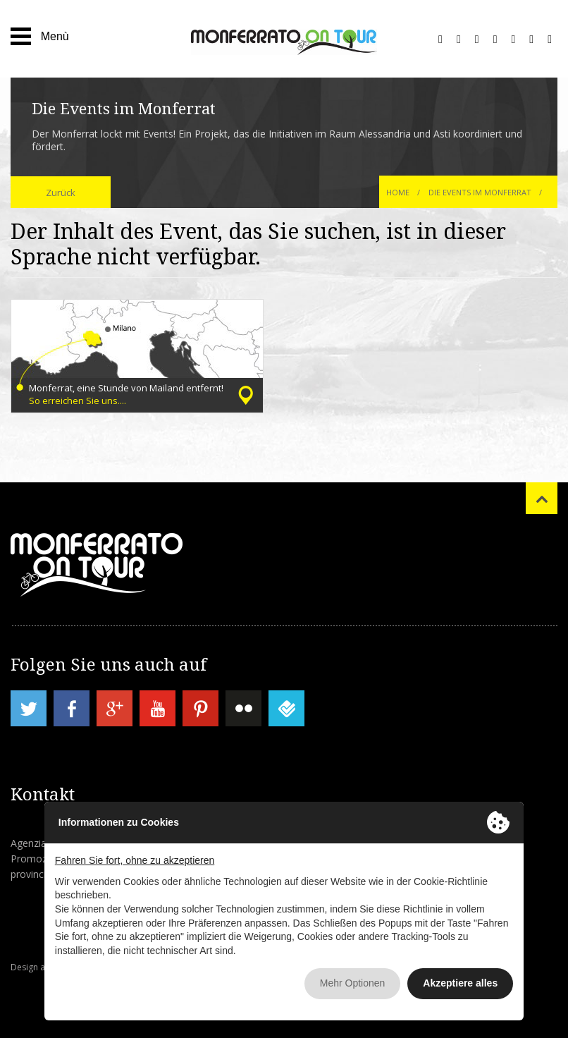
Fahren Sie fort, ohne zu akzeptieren (134, 860)
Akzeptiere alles (460, 983)
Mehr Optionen (352, 983)
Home (397, 192)
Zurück (60, 192)
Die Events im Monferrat (479, 192)
